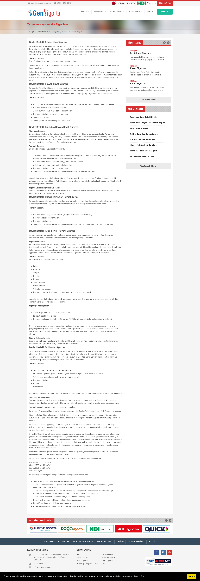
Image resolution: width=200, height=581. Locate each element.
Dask (103, 564)
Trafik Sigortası (107, 554)
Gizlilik (152, 542)
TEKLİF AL (165, 12)
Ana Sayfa (30, 32)
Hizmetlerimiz (43, 32)
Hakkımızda (99, 11)
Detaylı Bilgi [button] (139, 576)
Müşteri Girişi (165, 3)
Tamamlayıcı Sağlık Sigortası (87, 564)
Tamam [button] (191, 576)
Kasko (79, 554)
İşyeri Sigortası (82, 558)
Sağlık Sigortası (107, 561)
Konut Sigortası (82, 561)
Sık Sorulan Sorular (83, 542)
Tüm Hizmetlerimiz (148, 100)
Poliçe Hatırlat (136, 12)
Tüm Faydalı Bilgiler (148, 166)
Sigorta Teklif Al (136, 542)
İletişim (150, 12)
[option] (148, 56)
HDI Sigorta (55, 32)
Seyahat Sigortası (108, 558)
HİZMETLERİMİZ (117, 11)
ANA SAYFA (85, 12)
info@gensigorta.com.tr (42, 567)
